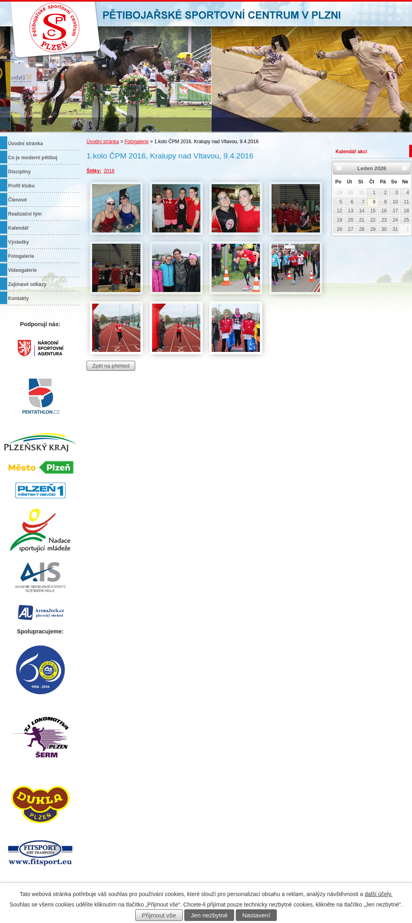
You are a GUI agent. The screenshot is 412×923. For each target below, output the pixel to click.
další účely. (378, 894)
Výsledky (18, 242)
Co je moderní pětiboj (33, 157)
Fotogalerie (136, 141)
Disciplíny (19, 172)
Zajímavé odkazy (27, 284)
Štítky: (94, 171)
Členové (17, 200)
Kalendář (18, 228)
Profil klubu (21, 186)
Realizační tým (24, 214)
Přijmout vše (159, 915)
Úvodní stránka (103, 141)
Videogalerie (22, 270)
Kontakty (18, 298)
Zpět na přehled (110, 366)
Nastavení (256, 915)
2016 (109, 171)
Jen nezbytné (209, 915)
